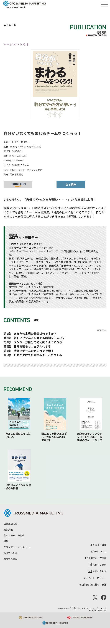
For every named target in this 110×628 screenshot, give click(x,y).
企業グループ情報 (95, 558)
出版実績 (8, 529)
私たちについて (98, 551)
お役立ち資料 (10, 559)
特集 (6, 541)
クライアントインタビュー (17, 547)
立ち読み (70, 184)
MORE (100, 330)
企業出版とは (10, 523)
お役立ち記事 (10, 553)
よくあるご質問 (98, 545)
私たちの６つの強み (14, 535)
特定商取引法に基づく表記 (92, 584)
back (11, 25)
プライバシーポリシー (94, 578)
